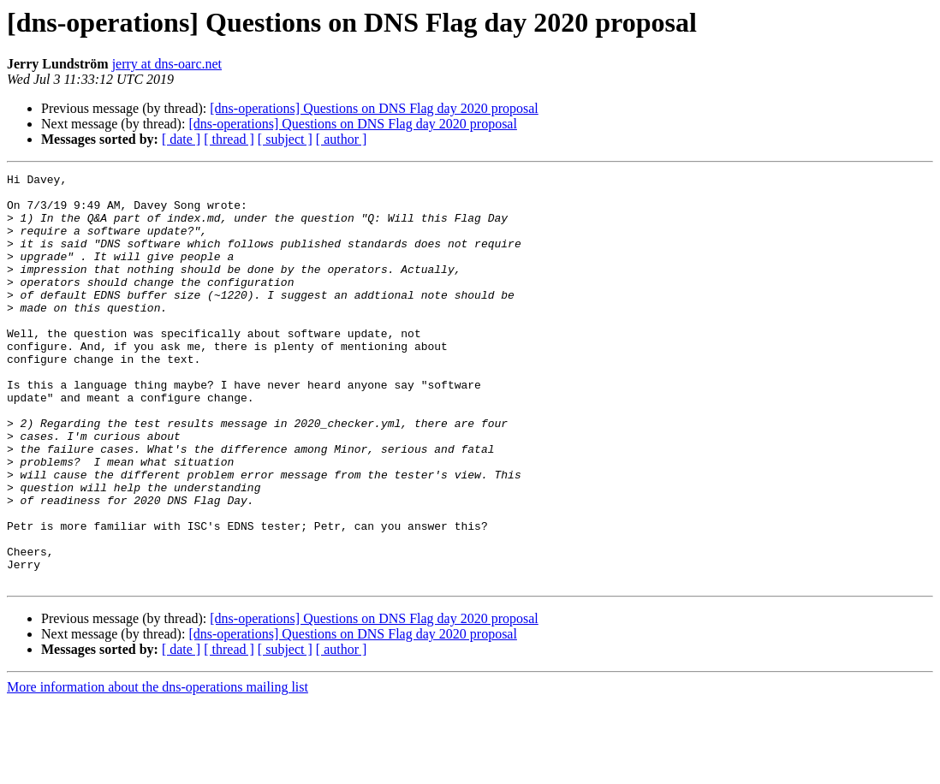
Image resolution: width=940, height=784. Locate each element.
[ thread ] (229, 139)
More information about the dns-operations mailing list (157, 769)
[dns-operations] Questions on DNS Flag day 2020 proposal (374, 108)
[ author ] (341, 139)
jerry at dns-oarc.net (167, 63)
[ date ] (181, 139)
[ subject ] (285, 139)
